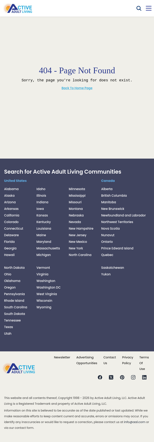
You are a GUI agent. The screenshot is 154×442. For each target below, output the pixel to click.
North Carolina (80, 255)
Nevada (75, 222)
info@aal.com (134, 422)
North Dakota (14, 267)
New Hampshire (81, 228)
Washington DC (49, 287)
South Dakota (14, 314)
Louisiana (44, 228)
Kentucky (44, 222)
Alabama (11, 189)
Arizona (10, 202)
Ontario (107, 242)
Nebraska (76, 215)
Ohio (7, 274)
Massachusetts (48, 248)
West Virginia (47, 294)
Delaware (11, 235)
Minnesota (77, 189)
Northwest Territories (117, 222)
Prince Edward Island (117, 248)
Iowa (40, 209)
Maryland (44, 242)
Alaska (9, 195)
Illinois (41, 195)
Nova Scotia (110, 228)
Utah (7, 333)
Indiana (42, 202)
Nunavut (107, 235)
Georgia (10, 248)
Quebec (107, 255)
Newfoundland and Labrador (123, 215)
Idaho (41, 189)
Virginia (42, 274)
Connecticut (13, 228)
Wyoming (44, 307)
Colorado (11, 222)
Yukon (106, 274)
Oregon (10, 287)
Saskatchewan (112, 267)
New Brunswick (112, 209)
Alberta (107, 189)
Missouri (75, 202)
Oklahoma (12, 281)
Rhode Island (14, 300)
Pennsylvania (14, 294)
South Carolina (15, 307)
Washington (46, 281)
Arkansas (11, 209)
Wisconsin (44, 300)
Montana (76, 209)
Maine (41, 235)
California (11, 215)
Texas (8, 327)
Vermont (43, 267)
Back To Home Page (77, 88)
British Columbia (114, 195)
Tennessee (12, 320)
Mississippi (77, 195)
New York (76, 248)
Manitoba (108, 202)
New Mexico (78, 242)
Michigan (44, 255)
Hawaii (9, 255)
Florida (9, 242)
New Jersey (77, 235)
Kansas (42, 215)
